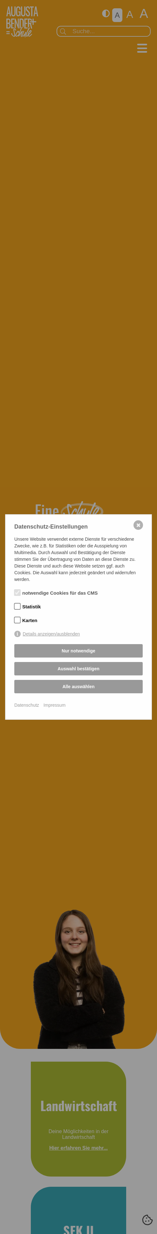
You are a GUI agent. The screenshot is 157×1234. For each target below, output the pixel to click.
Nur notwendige (78, 650)
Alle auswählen (78, 686)
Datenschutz (26, 705)
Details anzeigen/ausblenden (51, 633)
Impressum (54, 705)
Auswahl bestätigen (78, 668)
